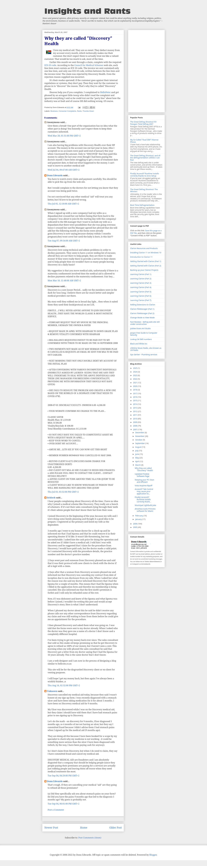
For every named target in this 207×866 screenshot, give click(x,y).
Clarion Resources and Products (144, 248)
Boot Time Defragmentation (142, 205)
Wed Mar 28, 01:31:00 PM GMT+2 (64, 135)
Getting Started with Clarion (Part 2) (145, 265)
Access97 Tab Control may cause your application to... (144, 491)
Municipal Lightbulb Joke (145, 505)
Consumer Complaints (67, 111)
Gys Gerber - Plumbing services (143, 354)
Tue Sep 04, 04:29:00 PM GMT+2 (63, 775)
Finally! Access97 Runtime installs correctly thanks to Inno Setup (144, 174)
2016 (135, 397)
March (138, 465)
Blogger (153, 854)
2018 (135, 389)
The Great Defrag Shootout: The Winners (144, 190)
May (137, 457)
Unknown (52, 691)
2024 (135, 372)
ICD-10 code (50, 65)
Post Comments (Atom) (89, 837)
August (138, 447)
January (138, 519)
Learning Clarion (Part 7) (140, 300)
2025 (135, 368)
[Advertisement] (146, 70)
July (137, 450)
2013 (135, 408)
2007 (135, 429)
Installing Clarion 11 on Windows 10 (145, 252)
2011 (135, 415)
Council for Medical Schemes (88, 65)
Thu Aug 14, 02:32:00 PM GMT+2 (64, 685)
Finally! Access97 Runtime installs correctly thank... (143, 499)
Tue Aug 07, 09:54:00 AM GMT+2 (64, 240)
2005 (135, 527)
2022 (135, 379)
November (140, 436)
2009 (135, 422)
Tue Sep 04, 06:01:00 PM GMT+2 (63, 803)
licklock (51, 497)
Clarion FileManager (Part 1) (142, 309)
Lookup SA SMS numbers (141, 339)
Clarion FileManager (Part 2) (142, 313)
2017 (135, 393)
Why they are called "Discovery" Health (144, 469)
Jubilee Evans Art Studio (140, 328)
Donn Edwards (55, 175)
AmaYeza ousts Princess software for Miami (145, 510)
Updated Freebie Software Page (142, 475)
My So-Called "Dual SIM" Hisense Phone (144, 140)
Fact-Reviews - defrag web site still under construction (145, 323)
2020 (135, 386)
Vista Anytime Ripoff (143, 485)
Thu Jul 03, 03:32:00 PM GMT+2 (63, 491)
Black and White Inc (138, 343)
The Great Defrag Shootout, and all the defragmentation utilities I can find (145, 157)
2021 (135, 382)
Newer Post (51, 827)
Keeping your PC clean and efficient (144, 480)
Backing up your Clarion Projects (144, 270)
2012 (135, 411)
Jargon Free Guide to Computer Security (143, 334)
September (140, 443)
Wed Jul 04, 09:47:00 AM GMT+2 (63, 169)
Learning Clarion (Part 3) (140, 283)
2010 (135, 418)
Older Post (115, 827)
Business (54, 111)
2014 (135, 404)
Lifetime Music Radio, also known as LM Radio (145, 349)
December (140, 432)
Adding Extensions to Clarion (142, 304)
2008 (135, 425)
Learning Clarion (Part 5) (140, 291)
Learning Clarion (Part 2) (140, 278)
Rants (79, 111)
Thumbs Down (88, 111)
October (139, 439)
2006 (135, 523)
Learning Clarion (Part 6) (140, 296)
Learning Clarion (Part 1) (140, 274)
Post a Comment (56, 809)
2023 (135, 375)
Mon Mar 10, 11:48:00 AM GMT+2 (64, 280)
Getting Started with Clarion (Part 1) (145, 261)
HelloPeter (105, 92)
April (137, 461)
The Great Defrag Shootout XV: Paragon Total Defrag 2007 (143, 123)
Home (83, 827)
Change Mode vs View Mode (142, 317)
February (139, 515)
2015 (135, 400)
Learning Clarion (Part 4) (140, 287)
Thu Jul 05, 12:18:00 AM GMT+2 (63, 203)
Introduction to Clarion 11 (141, 257)
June (137, 454)
